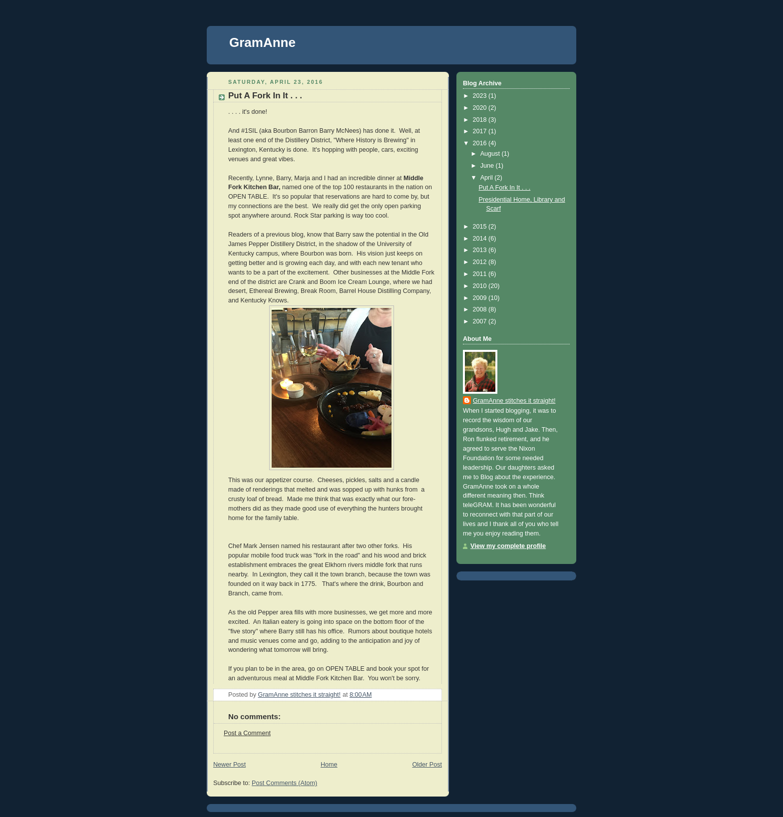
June (488, 165)
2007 (481, 321)
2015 (481, 226)
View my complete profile (508, 546)
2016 (481, 143)
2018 (481, 119)
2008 (481, 309)
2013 (481, 250)
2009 (481, 297)
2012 (481, 262)
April (487, 177)
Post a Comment (247, 733)
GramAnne (262, 42)
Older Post (427, 764)
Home (329, 764)
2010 (481, 285)
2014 (481, 238)
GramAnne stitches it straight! (514, 400)
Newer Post (229, 764)
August (491, 153)
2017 (481, 131)
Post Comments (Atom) (284, 783)
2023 (481, 95)
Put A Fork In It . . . (505, 187)
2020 (481, 107)
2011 (481, 274)
